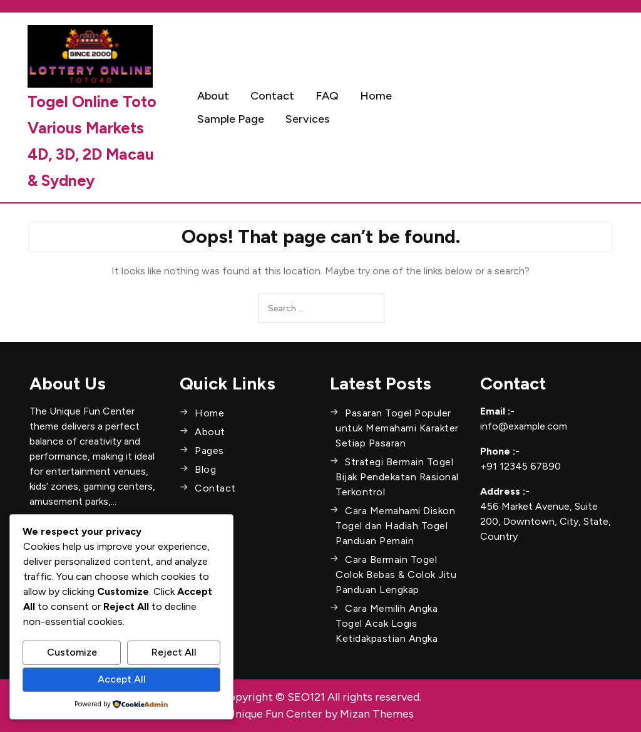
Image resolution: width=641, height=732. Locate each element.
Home (376, 96)
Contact (272, 96)
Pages (209, 450)
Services (307, 119)
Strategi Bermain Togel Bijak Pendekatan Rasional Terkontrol (397, 477)
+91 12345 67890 (520, 466)
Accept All (122, 679)
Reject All (174, 652)
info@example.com (523, 426)
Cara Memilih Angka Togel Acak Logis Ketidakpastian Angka (387, 623)
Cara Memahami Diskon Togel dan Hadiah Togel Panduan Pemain (395, 526)
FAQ (327, 96)
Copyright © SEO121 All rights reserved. (320, 697)
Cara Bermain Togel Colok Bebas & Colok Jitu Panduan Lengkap (396, 574)
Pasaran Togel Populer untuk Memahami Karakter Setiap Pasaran (397, 428)
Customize (72, 652)
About (213, 96)
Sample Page (230, 119)
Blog (205, 469)
